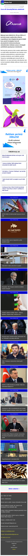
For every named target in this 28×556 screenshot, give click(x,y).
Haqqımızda (14, 543)
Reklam (14, 549)
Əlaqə (14, 545)
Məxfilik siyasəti (14, 547)
